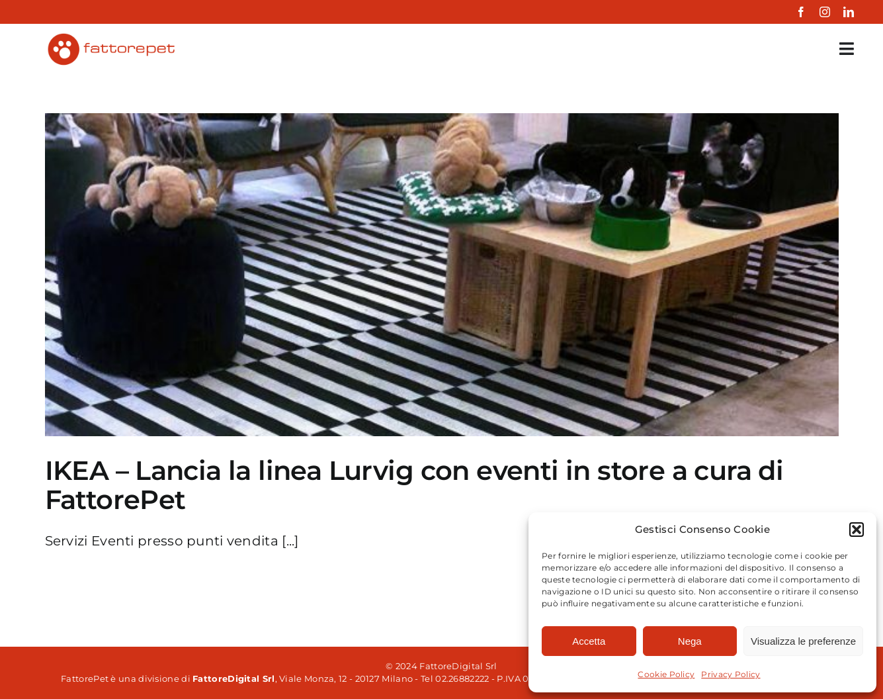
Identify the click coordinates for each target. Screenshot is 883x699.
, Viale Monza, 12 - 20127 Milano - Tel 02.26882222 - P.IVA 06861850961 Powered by (414, 678)
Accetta (588, 641)
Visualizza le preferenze (803, 641)
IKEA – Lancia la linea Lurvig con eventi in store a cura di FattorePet (414, 485)
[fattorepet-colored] (110, 37)
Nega (690, 641)
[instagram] (825, 12)
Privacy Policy (730, 674)
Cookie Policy (666, 674)
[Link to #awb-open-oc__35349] (846, 48)
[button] (856, 529)
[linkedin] (848, 12)
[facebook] (801, 12)
